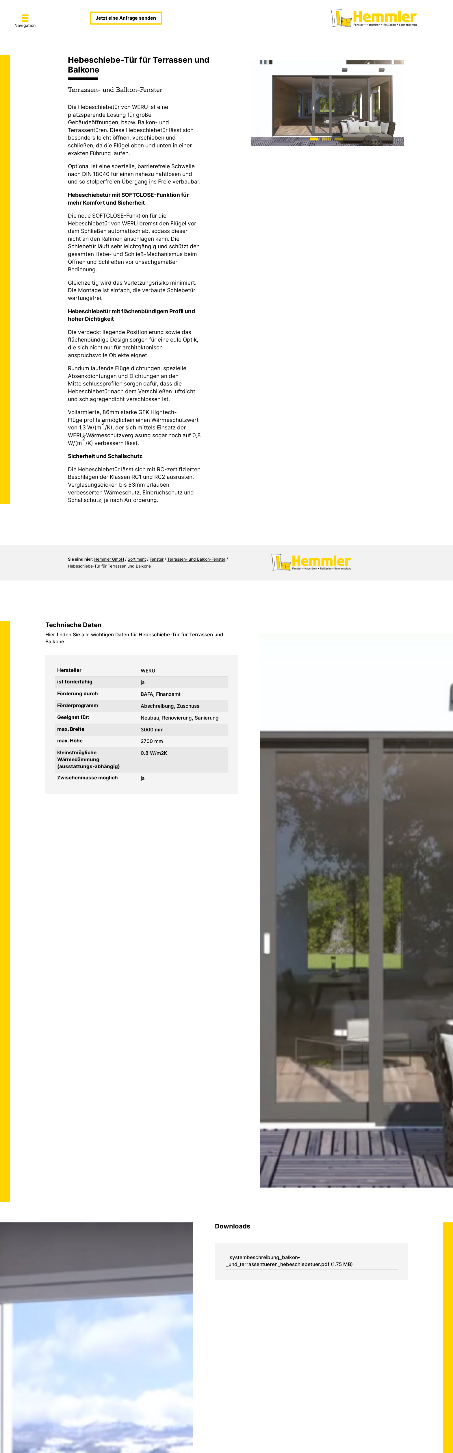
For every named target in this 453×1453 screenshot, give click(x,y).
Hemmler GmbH (109, 559)
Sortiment (137, 559)
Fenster (157, 559)
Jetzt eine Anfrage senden (126, 18)
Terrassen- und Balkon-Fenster (196, 559)
